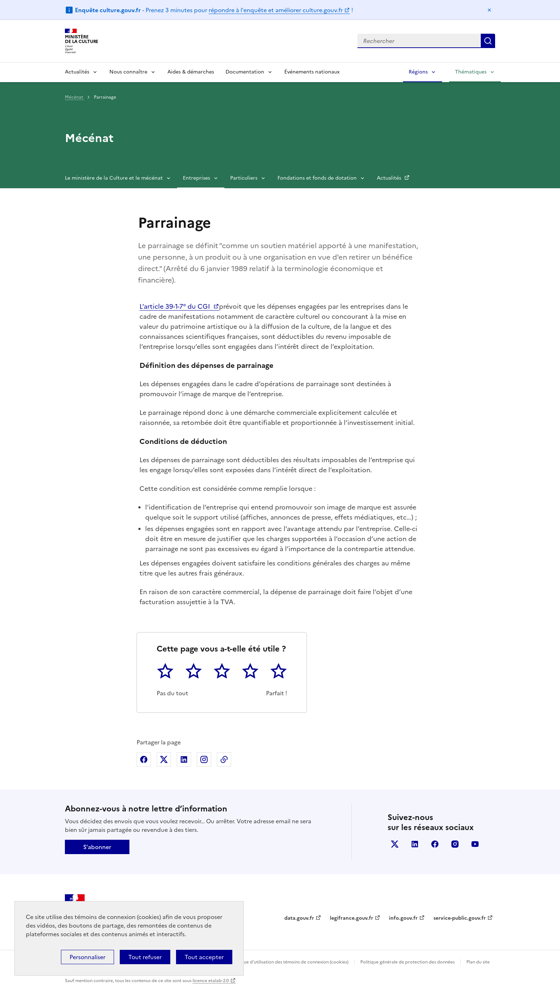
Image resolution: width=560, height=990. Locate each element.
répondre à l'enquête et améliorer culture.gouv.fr (276, 10)
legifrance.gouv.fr (351, 918)
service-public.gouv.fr (459, 918)
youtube (475, 844)
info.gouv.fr (403, 918)
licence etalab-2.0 (211, 980)
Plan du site (478, 962)
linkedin (415, 844)
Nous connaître (128, 72)
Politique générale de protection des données (407, 962)
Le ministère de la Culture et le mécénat (114, 178)
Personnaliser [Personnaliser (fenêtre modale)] (87, 957)
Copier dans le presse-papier (224, 759)
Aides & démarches (190, 72)
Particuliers (243, 178)
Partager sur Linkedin (184, 759)
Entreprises (196, 178)
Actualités (77, 72)
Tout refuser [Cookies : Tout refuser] (145, 957)
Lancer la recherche (488, 41)
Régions (418, 72)
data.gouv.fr (299, 918)
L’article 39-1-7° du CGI (175, 306)
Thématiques (471, 72)
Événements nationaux (312, 72)
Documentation (245, 72)
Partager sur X (164, 759)
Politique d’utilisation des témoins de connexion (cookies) (289, 962)
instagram (455, 844)
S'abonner (97, 847)
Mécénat (74, 97)
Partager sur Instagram (204, 759)
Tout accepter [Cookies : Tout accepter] (204, 957)
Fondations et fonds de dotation (317, 178)
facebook (435, 844)
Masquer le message (489, 10)
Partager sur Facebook (144, 759)
